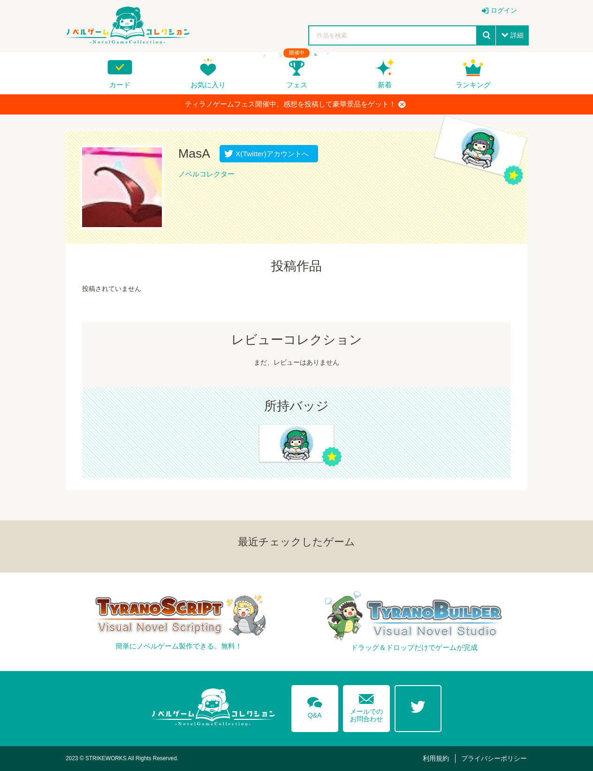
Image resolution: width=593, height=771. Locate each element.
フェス (296, 85)
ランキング (473, 85)
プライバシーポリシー (494, 758)
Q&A (314, 706)
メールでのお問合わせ (366, 706)
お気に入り (208, 85)
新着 (385, 85)
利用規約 (436, 758)
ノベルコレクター (206, 174)
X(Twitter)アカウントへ (270, 154)
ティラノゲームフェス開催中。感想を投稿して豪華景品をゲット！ (295, 104)
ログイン (504, 10)
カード (119, 85)
